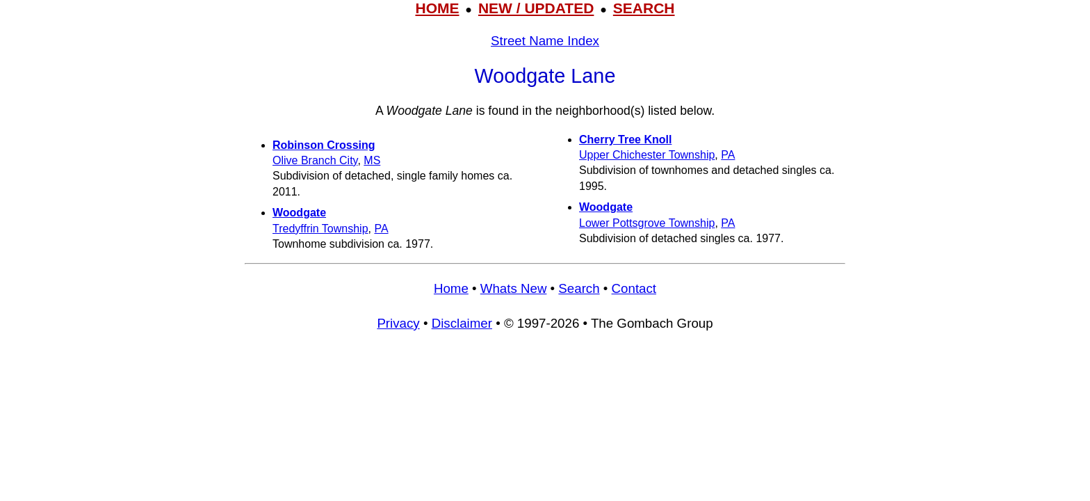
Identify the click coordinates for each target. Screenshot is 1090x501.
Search (578, 288)
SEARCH (644, 8)
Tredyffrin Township (320, 228)
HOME (437, 8)
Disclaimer (462, 323)
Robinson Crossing (323, 145)
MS (372, 160)
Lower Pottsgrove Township (647, 223)
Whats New (513, 288)
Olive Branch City (314, 160)
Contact (634, 288)
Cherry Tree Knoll (625, 139)
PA (381, 228)
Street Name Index (545, 40)
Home (451, 288)
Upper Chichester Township (647, 155)
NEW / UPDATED (536, 8)
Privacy (398, 323)
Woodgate (299, 212)
